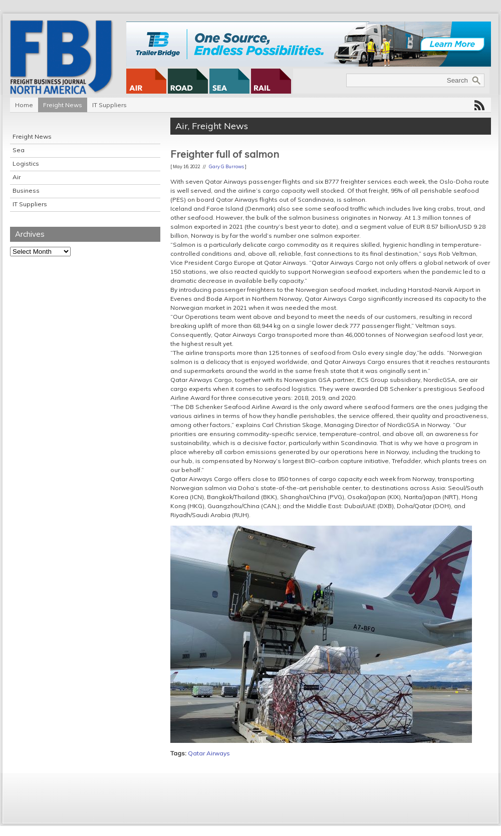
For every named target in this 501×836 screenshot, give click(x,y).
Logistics (26, 163)
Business (26, 190)
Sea (19, 150)
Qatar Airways (209, 753)
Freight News (62, 105)
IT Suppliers (109, 105)
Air (17, 177)
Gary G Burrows (226, 166)
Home (24, 105)
